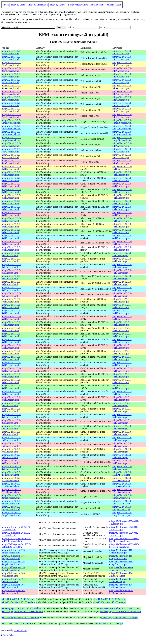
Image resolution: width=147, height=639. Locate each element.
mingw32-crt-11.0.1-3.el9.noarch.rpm (121, 404)
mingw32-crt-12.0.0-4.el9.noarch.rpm (121, 254)
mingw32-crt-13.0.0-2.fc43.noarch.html (11, 98)
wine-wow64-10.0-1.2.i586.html (16, 623)
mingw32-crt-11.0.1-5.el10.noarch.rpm (121, 300)
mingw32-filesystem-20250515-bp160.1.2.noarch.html (16, 545)
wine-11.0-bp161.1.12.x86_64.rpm (109, 599)
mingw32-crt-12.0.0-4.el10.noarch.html (11, 167)
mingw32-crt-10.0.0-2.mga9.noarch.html (11, 496)
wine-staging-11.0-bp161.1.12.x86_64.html (21, 608)
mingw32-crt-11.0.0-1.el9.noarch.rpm (121, 427)
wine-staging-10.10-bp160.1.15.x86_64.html (22, 611)
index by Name (97, 4)
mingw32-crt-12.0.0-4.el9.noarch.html (11, 254)
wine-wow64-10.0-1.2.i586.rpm (108, 623)
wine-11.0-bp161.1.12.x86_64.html (18, 599)
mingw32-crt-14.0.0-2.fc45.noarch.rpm (121, 52)
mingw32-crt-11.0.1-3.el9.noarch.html (11, 404)
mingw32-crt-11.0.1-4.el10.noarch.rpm (121, 352)
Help (118, 4)
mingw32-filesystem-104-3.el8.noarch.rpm (121, 574)
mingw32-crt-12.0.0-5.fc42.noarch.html (11, 144)
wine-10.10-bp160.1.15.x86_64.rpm (109, 602)
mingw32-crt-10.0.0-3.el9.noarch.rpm (121, 450)
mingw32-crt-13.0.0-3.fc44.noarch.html (11, 75)
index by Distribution (38, 4)
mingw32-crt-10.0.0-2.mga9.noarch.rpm (121, 496)
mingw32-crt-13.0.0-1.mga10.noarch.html (11, 121)
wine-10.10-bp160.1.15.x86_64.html (18, 602)
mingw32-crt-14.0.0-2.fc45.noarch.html (11, 52)
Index (6, 4)
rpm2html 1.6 (20, 630)
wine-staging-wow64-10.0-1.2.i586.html (20, 617)
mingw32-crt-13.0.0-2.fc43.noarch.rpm (121, 98)
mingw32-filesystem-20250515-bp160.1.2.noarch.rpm (124, 545)
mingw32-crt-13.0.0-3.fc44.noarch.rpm (121, 75)
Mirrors (110, 4)
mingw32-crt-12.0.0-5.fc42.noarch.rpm (121, 144)
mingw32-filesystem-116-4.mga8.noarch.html (13, 551)
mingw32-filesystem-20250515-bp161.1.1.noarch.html (16, 539)
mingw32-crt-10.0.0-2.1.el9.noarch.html (11, 473)
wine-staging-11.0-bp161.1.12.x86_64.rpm (119, 608)
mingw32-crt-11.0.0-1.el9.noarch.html (11, 427)
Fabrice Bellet (7, 635)
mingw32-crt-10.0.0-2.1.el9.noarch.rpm (121, 473)
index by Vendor (57, 4)
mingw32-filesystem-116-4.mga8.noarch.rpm (121, 551)
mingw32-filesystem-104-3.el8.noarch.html (13, 574)
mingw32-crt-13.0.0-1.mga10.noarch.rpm (121, 121)
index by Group (18, 4)
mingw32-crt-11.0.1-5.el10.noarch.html (11, 300)
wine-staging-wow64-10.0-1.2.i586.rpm (119, 617)
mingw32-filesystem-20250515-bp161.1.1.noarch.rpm (124, 539)
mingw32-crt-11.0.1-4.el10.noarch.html (11, 352)
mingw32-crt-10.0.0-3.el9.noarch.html (11, 450)
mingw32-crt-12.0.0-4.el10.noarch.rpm (121, 167)
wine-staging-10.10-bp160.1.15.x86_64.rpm (120, 611)
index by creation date (78, 4)
